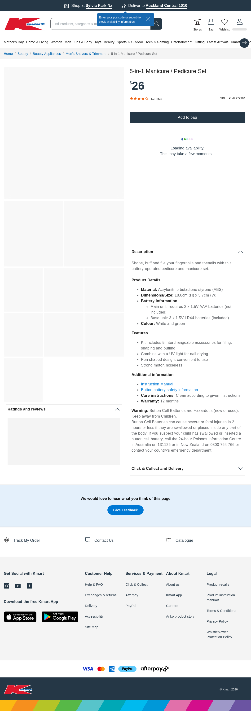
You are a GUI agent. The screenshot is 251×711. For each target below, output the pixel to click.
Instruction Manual (157, 384)
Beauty (109, 42)
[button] (125, 42)
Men (68, 42)
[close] (148, 19)
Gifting (200, 42)
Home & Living (37, 42)
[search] (157, 24)
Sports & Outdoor (130, 42)
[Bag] (212, 24)
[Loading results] (187, 139)
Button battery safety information (169, 390)
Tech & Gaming (157, 42)
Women (56, 42)
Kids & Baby (83, 42)
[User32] (240, 24)
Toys (97, 42)
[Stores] (198, 24)
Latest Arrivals (218, 42)
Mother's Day (14, 42)
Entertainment (181, 42)
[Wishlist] (225, 24)
